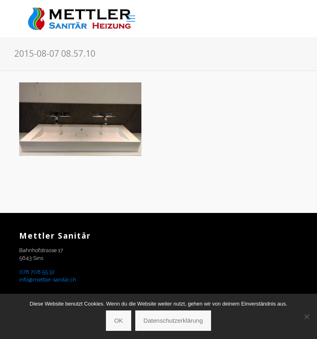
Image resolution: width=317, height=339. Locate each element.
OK (118, 320)
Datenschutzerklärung (173, 320)
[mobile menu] (131, 18)
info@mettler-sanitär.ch (47, 280)
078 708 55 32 (37, 272)
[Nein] (307, 316)
